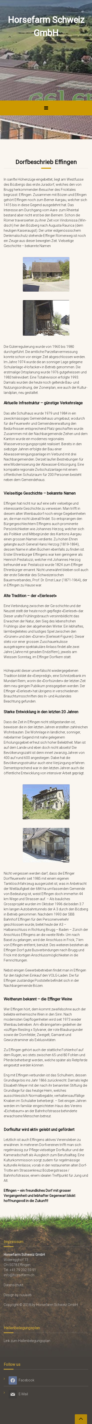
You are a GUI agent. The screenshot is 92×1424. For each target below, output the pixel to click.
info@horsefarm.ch (19, 1275)
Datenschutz (13, 1285)
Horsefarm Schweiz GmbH (46, 26)
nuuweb (25, 1295)
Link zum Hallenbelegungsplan (27, 1341)
